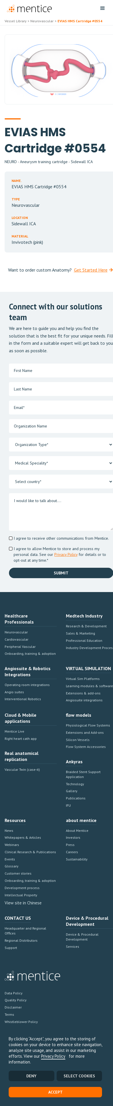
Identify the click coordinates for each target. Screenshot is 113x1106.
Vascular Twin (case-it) (22, 769)
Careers (72, 852)
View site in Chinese (23, 903)
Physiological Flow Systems (88, 725)
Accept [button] (55, 1092)
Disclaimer (13, 1007)
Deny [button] (31, 1076)
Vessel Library (16, 21)
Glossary (11, 866)
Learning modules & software (89, 686)
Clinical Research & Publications (30, 852)
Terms (9, 1014)
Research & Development (86, 626)
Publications (76, 798)
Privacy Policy (53, 1056)
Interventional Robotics (23, 699)
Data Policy (14, 993)
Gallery (71, 791)
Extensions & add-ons (83, 693)
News (9, 830)
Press (70, 845)
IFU (68, 805)
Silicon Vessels (78, 740)
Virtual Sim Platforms (83, 678)
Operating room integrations (27, 685)
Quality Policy (16, 1000)
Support (11, 947)
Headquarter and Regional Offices (25, 930)
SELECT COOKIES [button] (79, 1076)
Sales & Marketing (80, 633)
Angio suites (14, 692)
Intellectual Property (21, 895)
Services (72, 946)
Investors (73, 837)
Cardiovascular (16, 639)
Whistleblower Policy (21, 1022)
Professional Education (84, 640)
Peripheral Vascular (20, 646)
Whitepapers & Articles (23, 837)
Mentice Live (14, 731)
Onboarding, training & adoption (30, 653)
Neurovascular (16, 632)
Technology (75, 784)
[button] (102, 8)
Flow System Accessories (86, 746)
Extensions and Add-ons (85, 732)
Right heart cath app (21, 738)
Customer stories (18, 873)
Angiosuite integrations (84, 700)
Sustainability (77, 859)
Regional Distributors (21, 940)
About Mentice (77, 830)
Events (10, 859)
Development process (22, 888)
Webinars (12, 845)
